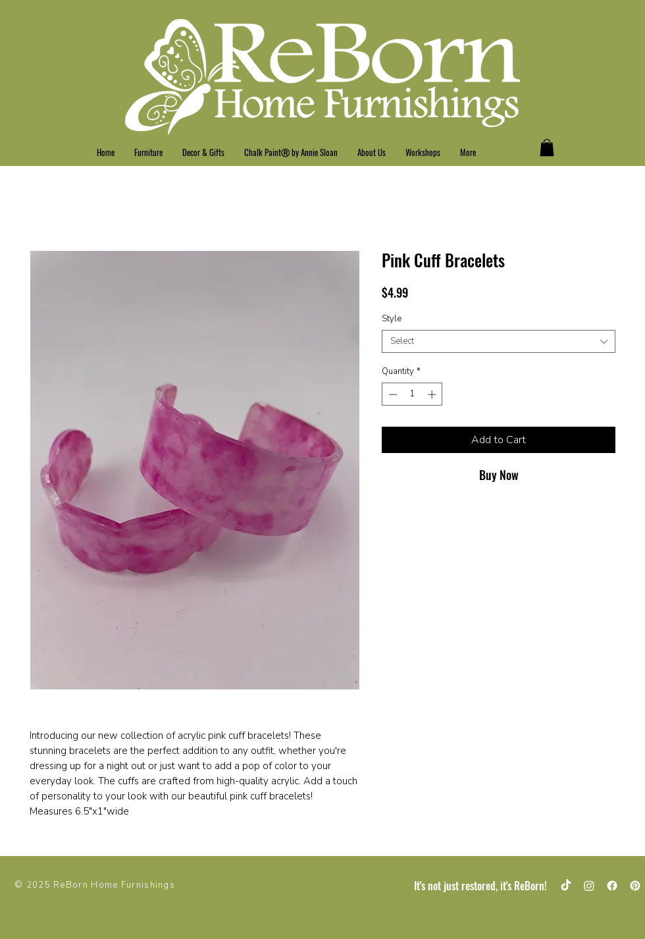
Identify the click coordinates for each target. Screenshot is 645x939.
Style (391, 319)
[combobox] (498, 341)
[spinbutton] (412, 394)
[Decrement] (392, 394)
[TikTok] (566, 885)
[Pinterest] (635, 885)
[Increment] (433, 394)
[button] (547, 147)
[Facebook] (612, 885)
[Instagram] (589, 885)
